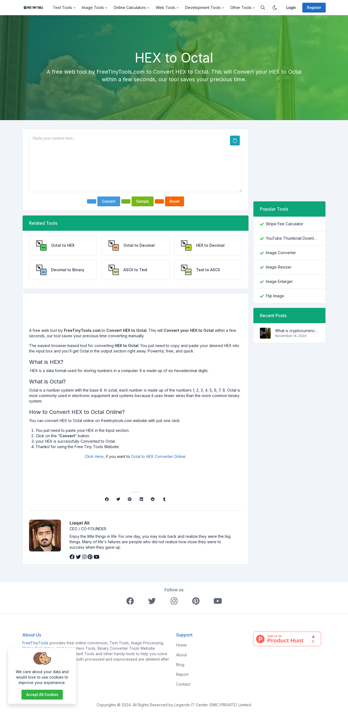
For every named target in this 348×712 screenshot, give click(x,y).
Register (314, 7)
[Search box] (263, 8)
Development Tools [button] (202, 7)
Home (181, 645)
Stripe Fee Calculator (284, 223)
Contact (183, 684)
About (181, 654)
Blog (180, 664)
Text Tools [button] (62, 7)
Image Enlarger (279, 281)
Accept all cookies (42, 694)
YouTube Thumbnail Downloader (292, 238)
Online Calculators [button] (130, 7)
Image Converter (281, 252)
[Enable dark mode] (275, 8)
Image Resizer (278, 267)
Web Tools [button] (165, 7)
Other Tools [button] (240, 7)
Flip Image (275, 295)
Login (291, 7)
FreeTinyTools (35, 643)
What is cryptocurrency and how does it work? (297, 330)
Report (182, 674)
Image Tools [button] (93, 7)
